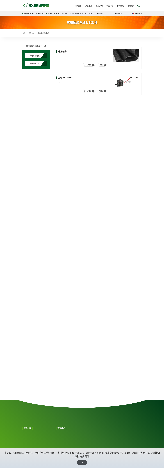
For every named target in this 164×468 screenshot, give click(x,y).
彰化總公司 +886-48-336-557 (33, 13)
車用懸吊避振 (34, 56)
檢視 (102, 65)
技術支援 (110, 6)
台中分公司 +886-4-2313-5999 (81, 13)
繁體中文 (137, 13)
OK (82, 462)
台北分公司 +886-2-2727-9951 (57, 13)
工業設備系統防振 (43, 33)
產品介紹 (100, 6)
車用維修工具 (34, 63)
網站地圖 (118, 13)
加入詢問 (89, 65)
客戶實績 (121, 6)
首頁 (23, 33)
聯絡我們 (131, 6)
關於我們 (79, 6)
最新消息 (89, 6)
